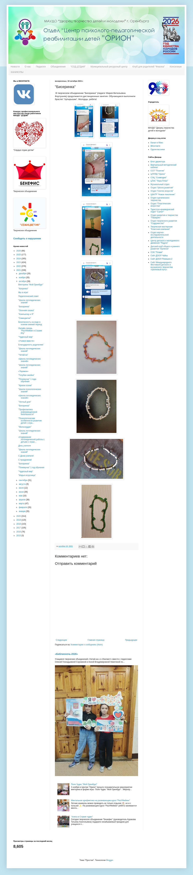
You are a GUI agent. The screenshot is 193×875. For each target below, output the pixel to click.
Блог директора (158, 161)
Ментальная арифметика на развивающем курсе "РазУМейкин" (100, 800)
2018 (18, 524)
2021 (18, 270)
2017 (18, 528)
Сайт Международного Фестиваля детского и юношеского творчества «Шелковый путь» (162, 266)
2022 (18, 266)
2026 (18, 251)
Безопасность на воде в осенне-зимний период (30, 323)
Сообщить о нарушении (27, 238)
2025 (18, 254)
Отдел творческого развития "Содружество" (164, 222)
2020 (18, 516)
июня (21, 492)
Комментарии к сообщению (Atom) (87, 645)
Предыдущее (131, 640)
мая (21, 496)
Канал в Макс (157, 142)
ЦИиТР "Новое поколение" (163, 194)
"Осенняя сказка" (26, 310)
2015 (18, 535)
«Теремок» (23, 371)
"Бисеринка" (24, 306)
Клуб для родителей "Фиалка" (148, 66)
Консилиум (176, 66)
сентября (23, 480)
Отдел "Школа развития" (162, 187)
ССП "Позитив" (158, 171)
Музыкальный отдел (160, 184)
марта (22, 503)
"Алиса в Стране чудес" (82, 817)
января (22, 511)
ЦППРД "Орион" (158, 174)
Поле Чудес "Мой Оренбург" (84, 784)
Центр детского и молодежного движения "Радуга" (165, 241)
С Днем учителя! (26, 456)
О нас (28, 66)
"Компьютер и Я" (26, 314)
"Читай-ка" (23, 355)
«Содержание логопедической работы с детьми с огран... (31, 439)
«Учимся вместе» (26, 341)
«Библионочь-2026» (66, 654)
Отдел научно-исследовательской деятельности (160, 234)
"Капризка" (23, 288)
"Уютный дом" (24, 402)
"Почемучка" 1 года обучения (27, 380)
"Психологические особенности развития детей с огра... (30, 420)
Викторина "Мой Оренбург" (30, 284)
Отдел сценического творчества (160, 199)
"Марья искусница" (27, 475)
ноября (22, 277)
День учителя (24, 446)
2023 (18, 262)
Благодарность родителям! (30, 345)
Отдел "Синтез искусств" (162, 191)
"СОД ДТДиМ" (78, 66)
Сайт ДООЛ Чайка (159, 255)
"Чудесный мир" (25, 337)
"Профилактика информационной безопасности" (27, 411)
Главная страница (96, 640)
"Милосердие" (24, 427)
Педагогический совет (28, 296)
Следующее (61, 640)
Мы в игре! (23, 292)
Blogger (109, 860)
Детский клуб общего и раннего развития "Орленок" (165, 247)
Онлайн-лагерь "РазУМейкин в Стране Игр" (30, 330)
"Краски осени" (25, 385)
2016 (18, 532)
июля (21, 488)
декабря (23, 273)
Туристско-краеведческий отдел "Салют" (162, 210)
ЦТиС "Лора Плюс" (159, 181)
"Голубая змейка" (26, 375)
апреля (22, 500)
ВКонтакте (155, 146)
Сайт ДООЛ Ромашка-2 (161, 259)
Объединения (58, 66)
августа (22, 484)
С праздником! (25, 460)
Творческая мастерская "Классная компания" (161, 228)
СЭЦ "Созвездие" (159, 177)
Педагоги (41, 66)
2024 (18, 258)
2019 (18, 520)
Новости (15, 66)
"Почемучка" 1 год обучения (31, 467)
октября (23, 281)
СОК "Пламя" (157, 252)
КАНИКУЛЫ (17, 72)
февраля (23, 507)
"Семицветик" (24, 318)
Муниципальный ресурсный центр (109, 66)
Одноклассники (158, 149)
